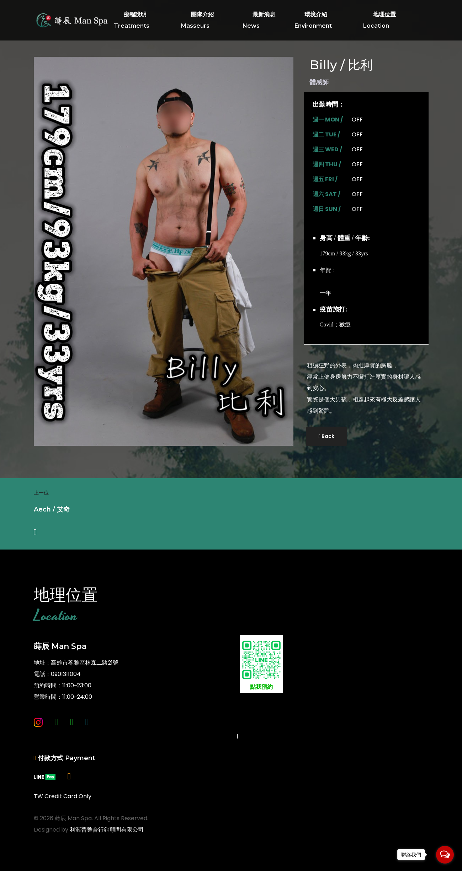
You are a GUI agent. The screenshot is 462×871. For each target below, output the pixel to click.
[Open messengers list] (445, 855)
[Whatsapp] (56, 734)
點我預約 (261, 665)
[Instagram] (38, 734)
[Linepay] (44, 788)
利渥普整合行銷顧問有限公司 (107, 830)
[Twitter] (87, 734)
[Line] (72, 734)
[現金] (69, 788)
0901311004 (66, 674)
